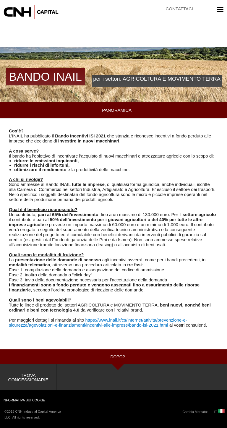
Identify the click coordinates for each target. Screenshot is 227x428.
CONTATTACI (179, 8)
